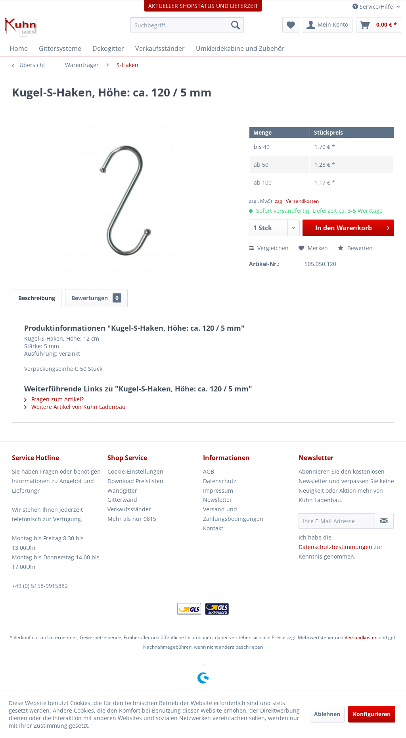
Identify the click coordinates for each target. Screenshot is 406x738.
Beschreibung (36, 298)
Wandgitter (122, 490)
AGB (208, 471)
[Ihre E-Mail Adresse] (337, 521)
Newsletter (217, 499)
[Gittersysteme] (60, 48)
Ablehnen (327, 714)
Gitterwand (122, 499)
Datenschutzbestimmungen (335, 547)
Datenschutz (219, 481)
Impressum (218, 490)
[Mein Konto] (327, 25)
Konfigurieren (372, 714)
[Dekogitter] (108, 48)
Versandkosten (361, 637)
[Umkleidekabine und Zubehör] (240, 48)
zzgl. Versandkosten (297, 201)
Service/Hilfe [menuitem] (373, 6)
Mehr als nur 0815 (131, 518)
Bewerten (355, 248)
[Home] (18, 48)
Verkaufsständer (129, 509)
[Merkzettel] (290, 25)
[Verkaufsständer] (160, 48)
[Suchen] (235, 25)
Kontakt (213, 528)
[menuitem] (187, 25)
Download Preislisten (135, 481)
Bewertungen (96, 298)
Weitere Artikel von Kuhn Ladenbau (75, 406)
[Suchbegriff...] (187, 25)
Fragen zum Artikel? (54, 399)
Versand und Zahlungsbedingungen (233, 513)
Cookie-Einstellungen (135, 471)
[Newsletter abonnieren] (384, 521)
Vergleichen (269, 248)
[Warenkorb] (378, 25)
